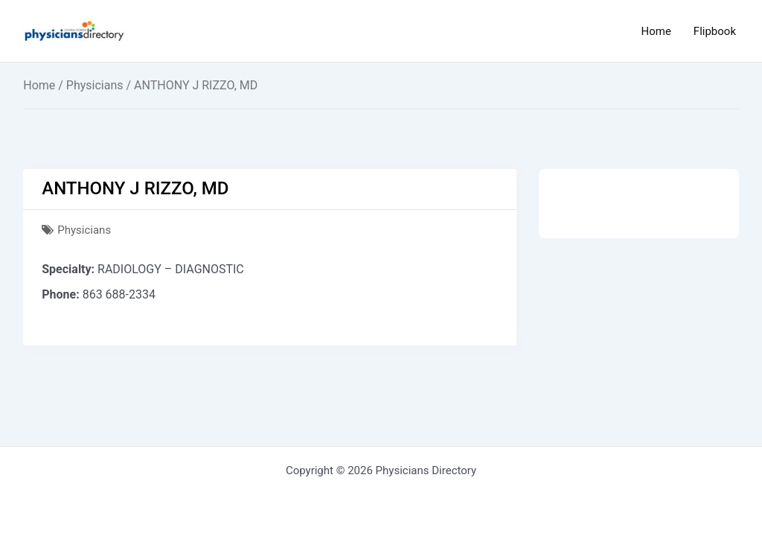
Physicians (95, 85)
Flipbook (715, 31)
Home (655, 31)
